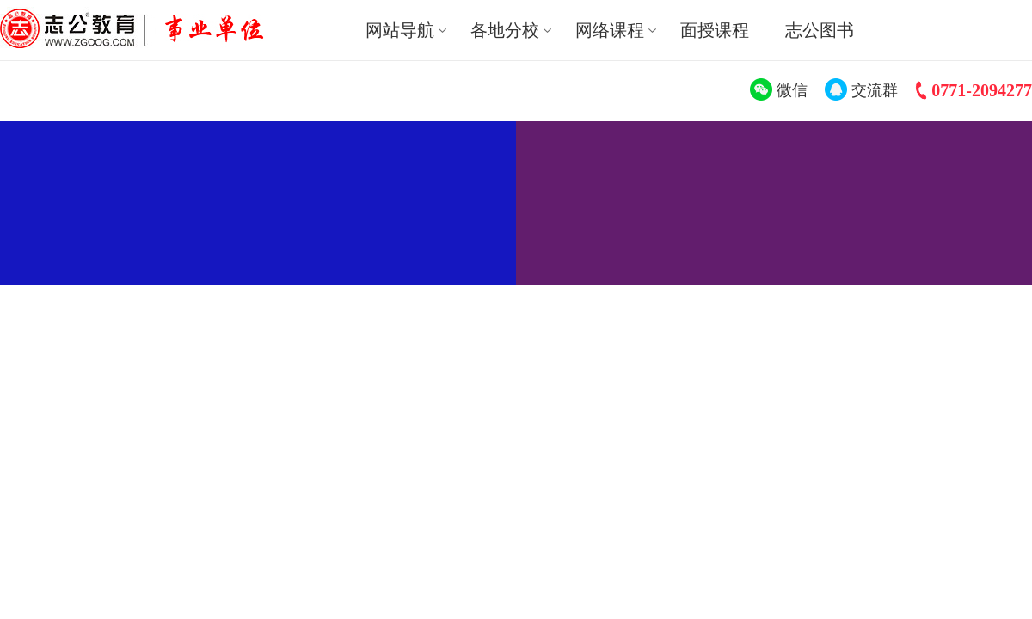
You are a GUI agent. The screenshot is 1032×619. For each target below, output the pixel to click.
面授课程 (714, 30)
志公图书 (819, 30)
